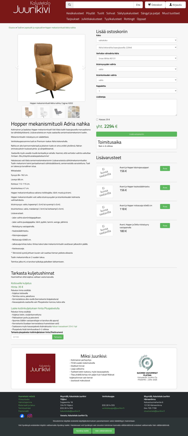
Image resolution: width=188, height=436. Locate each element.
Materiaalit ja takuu (26, 405)
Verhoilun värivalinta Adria (107, 53)
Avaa (165, 168)
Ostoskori (155, 5)
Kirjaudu (175, 5)
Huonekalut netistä (26, 396)
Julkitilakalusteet (92, 19)
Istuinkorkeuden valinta (106, 75)
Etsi (138, 5)
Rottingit (129, 19)
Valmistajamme (25, 402)
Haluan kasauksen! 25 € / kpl (64, 326)
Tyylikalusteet (113, 19)
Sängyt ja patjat (150, 13)
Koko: (98, 35)
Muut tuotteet (171, 13)
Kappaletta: (101, 86)
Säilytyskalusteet (128, 13)
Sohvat (110, 13)
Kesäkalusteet (75, 13)
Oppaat (141, 19)
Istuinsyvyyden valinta (106, 64)
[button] (17, 67)
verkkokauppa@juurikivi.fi (113, 408)
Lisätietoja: (101, 96)
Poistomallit (23, 411)
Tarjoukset (72, 19)
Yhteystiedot (24, 399)
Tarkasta (58, 336)
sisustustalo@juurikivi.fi (154, 411)
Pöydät (90, 13)
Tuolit (100, 13)
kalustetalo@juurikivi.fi (70, 411)
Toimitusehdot (24, 408)
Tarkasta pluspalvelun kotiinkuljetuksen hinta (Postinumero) (37, 332)
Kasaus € (104, 119)
